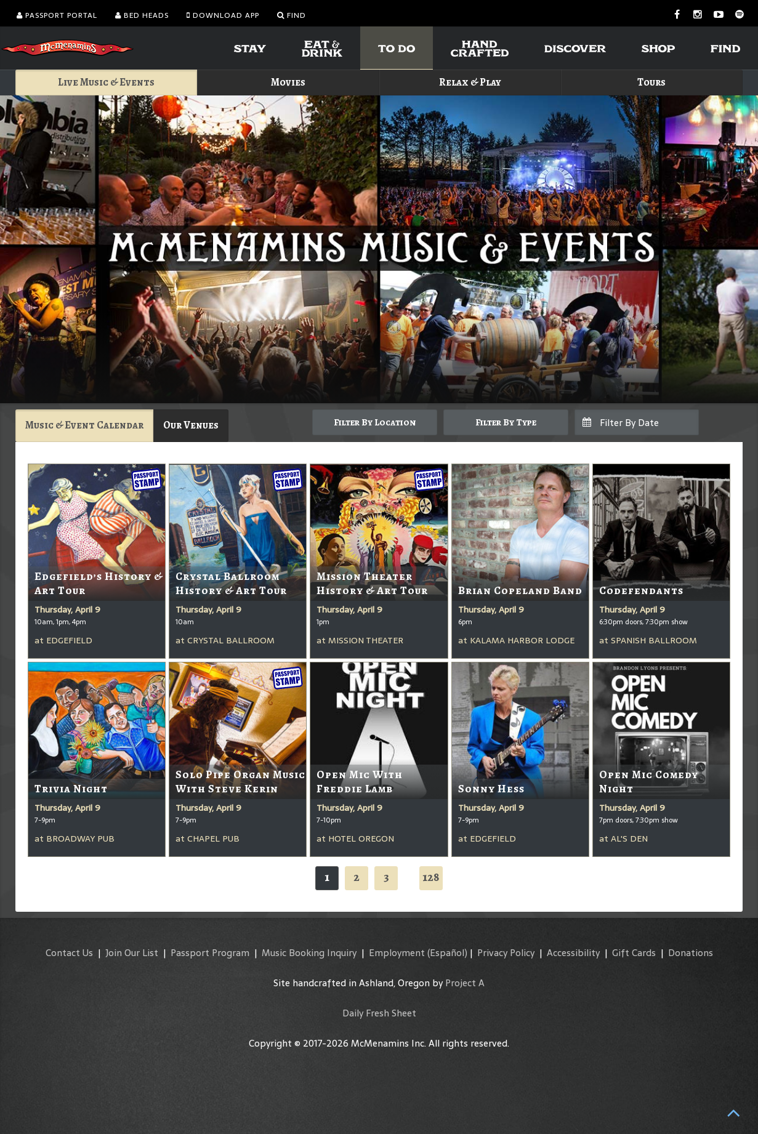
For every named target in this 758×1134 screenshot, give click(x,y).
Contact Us (69, 952)
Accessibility (573, 952)
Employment (397, 952)
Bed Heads (142, 15)
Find (291, 15)
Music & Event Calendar (84, 425)
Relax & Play (470, 82)
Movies (288, 82)
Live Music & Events (106, 82)
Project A (465, 983)
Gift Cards (634, 952)
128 (431, 877)
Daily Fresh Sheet (379, 1013)
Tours (651, 82)
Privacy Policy (505, 952)
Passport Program (210, 952)
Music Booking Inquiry (309, 952)
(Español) (447, 952)
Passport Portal (57, 15)
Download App (223, 15)
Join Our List (131, 952)
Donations (690, 952)
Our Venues (191, 425)
